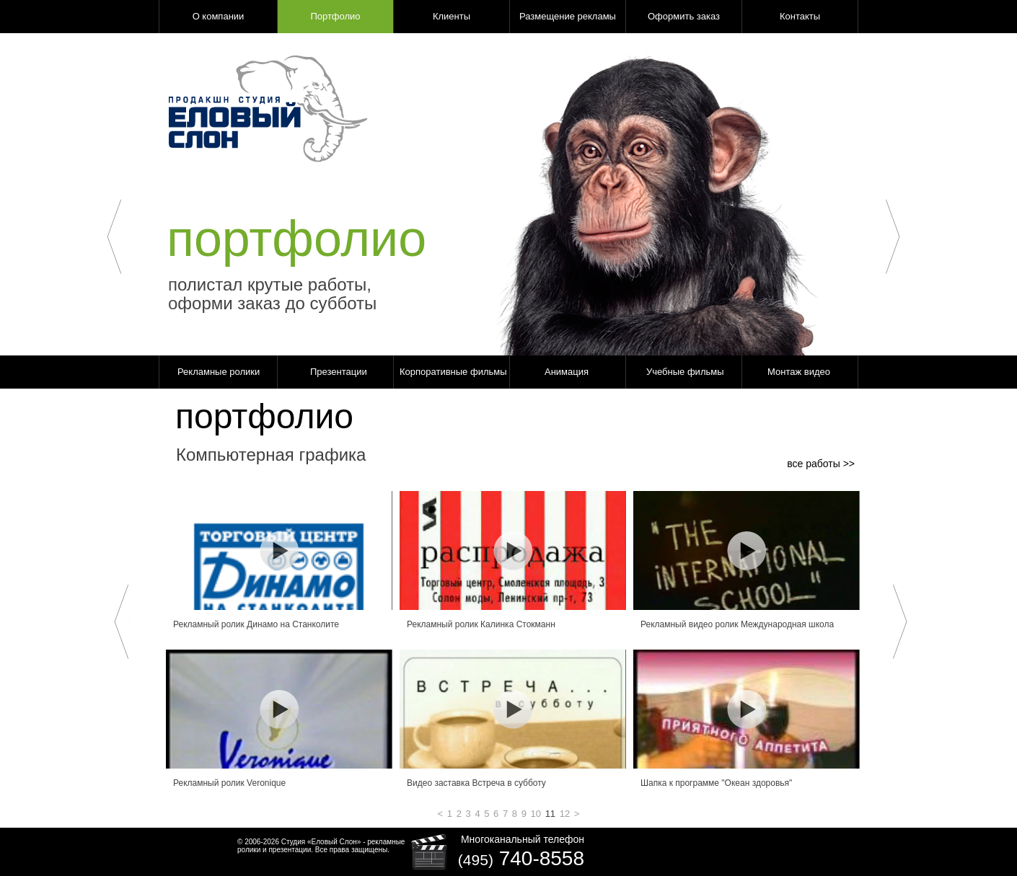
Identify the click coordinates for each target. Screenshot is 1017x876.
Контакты (800, 16)
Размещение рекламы (567, 16)
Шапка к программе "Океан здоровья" (716, 783)
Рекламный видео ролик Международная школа (737, 624)
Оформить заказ (684, 16)
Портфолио (335, 16)
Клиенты (451, 16)
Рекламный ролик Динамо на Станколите (256, 624)
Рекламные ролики (218, 371)
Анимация (567, 371)
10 (536, 813)
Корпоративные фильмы (453, 371)
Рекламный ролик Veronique (229, 783)
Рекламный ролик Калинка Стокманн (481, 624)
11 (550, 813)
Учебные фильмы (685, 371)
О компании (219, 16)
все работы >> (821, 463)
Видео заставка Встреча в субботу (476, 783)
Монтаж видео (798, 371)
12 (565, 813)
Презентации (338, 371)
